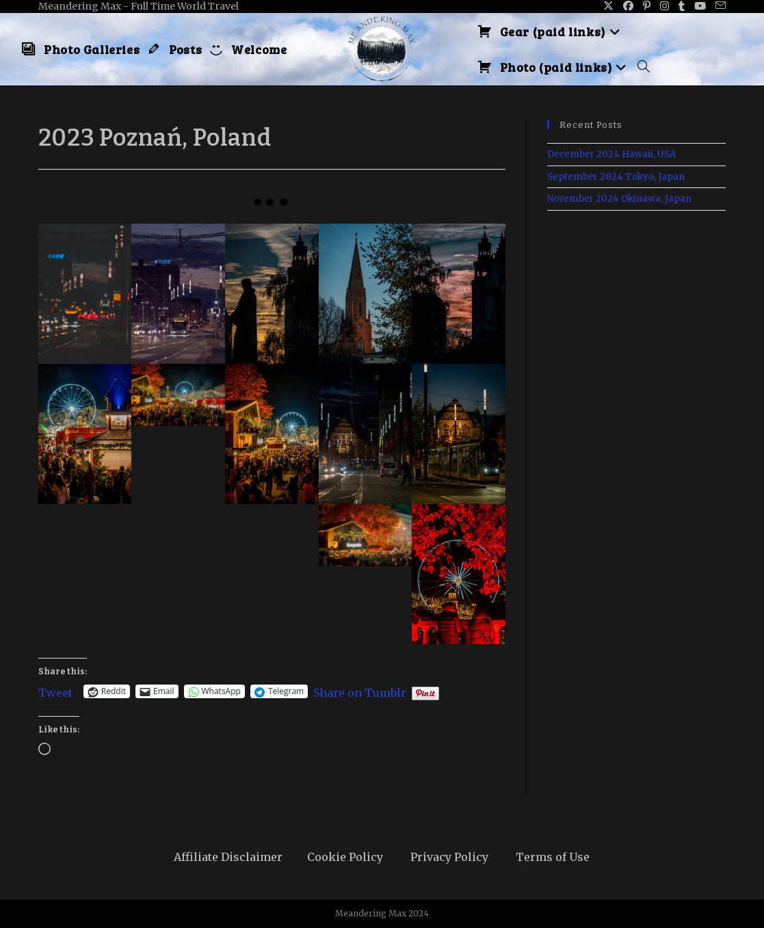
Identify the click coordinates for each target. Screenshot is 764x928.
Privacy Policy (449, 857)
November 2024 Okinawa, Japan (619, 198)
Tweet (55, 691)
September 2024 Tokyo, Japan (616, 177)
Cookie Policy (345, 857)
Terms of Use (553, 857)
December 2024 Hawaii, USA (611, 154)
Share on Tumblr (359, 691)
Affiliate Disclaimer (228, 857)
